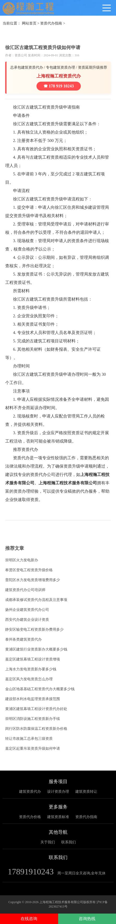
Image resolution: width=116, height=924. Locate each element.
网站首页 (29, 23)
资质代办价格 (30, 817)
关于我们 (47, 842)
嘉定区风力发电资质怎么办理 (29, 679)
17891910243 (31, 871)
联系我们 (68, 842)
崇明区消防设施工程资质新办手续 (32, 719)
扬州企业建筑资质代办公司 (27, 610)
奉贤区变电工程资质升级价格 (29, 570)
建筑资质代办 (30, 792)
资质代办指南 (51, 23)
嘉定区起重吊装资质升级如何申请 (32, 748)
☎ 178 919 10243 (59, 86)
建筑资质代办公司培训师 (25, 590)
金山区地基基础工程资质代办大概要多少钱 (40, 689)
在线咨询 (29, 918)
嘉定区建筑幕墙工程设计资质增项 (32, 659)
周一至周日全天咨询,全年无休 (81, 873)
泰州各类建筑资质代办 (23, 639)
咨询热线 (87, 918)
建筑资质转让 (86, 792)
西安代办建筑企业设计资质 (27, 620)
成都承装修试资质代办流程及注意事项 (36, 600)
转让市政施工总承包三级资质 (29, 739)
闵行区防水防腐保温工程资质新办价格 (36, 729)
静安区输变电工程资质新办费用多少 (34, 629)
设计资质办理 (58, 792)
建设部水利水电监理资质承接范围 (32, 699)
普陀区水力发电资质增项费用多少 (32, 580)
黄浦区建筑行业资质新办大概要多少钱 (36, 649)
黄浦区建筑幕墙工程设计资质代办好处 (36, 709)
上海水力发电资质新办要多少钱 (30, 669)
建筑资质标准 (58, 817)
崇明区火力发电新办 (21, 560)
